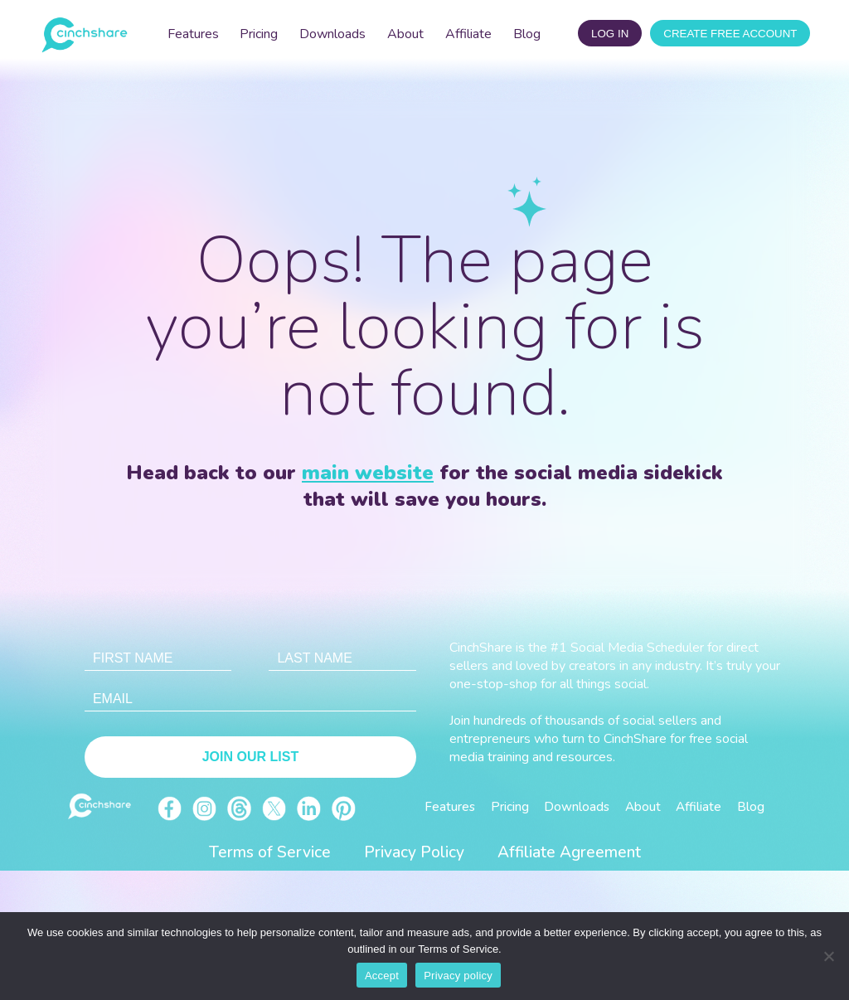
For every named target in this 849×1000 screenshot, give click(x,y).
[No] (828, 956)
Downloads (332, 34)
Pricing (259, 34)
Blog (527, 34)
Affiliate (468, 34)
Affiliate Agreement (569, 852)
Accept (382, 975)
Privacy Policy (414, 852)
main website (368, 472)
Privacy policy (458, 975)
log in (609, 33)
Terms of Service (270, 852)
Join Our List (250, 757)
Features (193, 34)
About (405, 34)
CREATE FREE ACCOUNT (730, 33)
